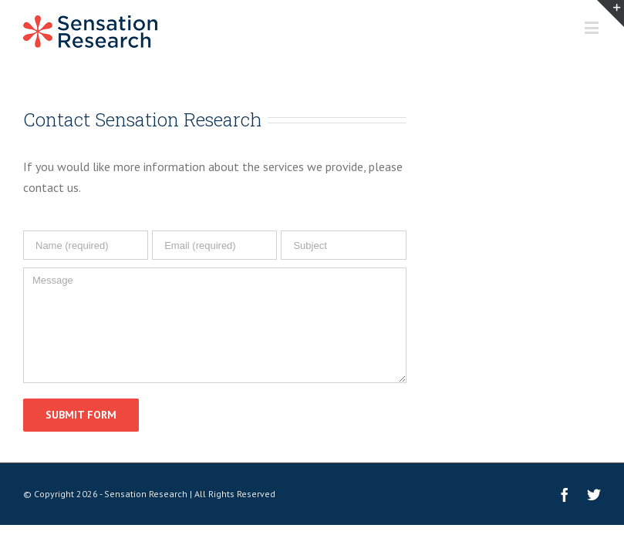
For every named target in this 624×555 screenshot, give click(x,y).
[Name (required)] (85, 245)
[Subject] (343, 245)
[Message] (214, 325)
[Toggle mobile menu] (593, 27)
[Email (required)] (214, 245)
